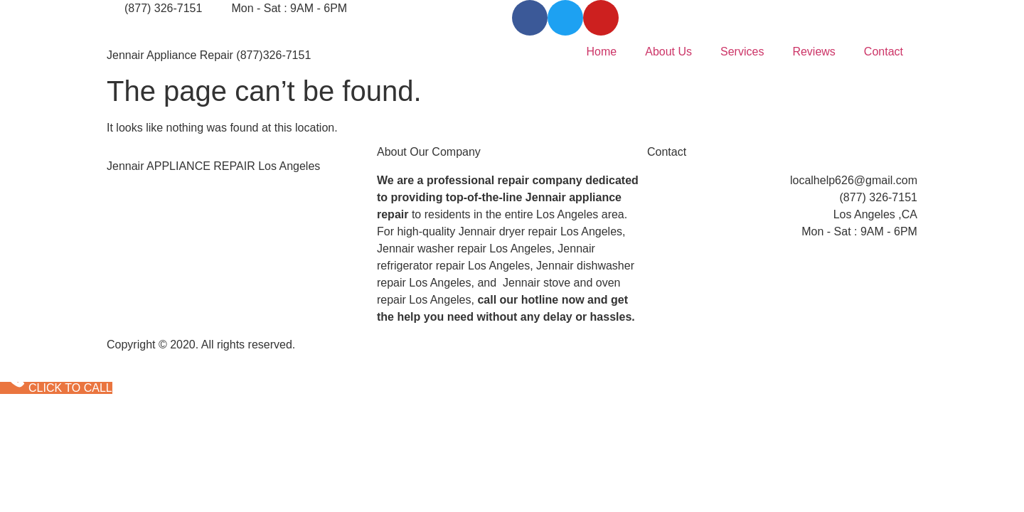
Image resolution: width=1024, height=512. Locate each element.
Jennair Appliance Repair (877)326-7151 (209, 55)
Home (602, 52)
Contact (883, 52)
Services (742, 52)
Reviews (813, 52)
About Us (668, 52)
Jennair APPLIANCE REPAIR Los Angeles (213, 166)
